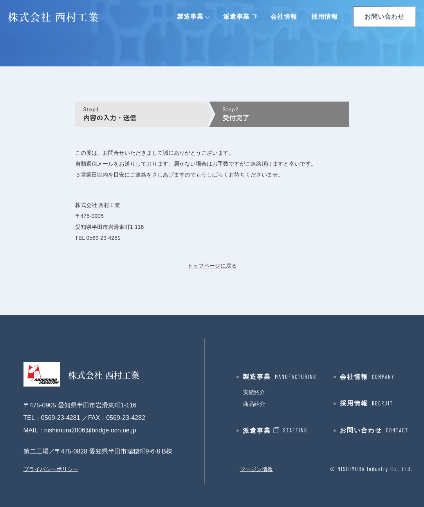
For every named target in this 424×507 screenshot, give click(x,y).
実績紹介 (254, 392)
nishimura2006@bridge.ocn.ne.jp (90, 430)
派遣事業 (236, 17)
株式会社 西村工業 (53, 17)
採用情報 (324, 17)
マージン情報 (256, 469)
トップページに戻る (212, 265)
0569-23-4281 (104, 238)
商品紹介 (254, 404)
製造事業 (190, 17)
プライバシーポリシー (50, 469)
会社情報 (284, 17)
